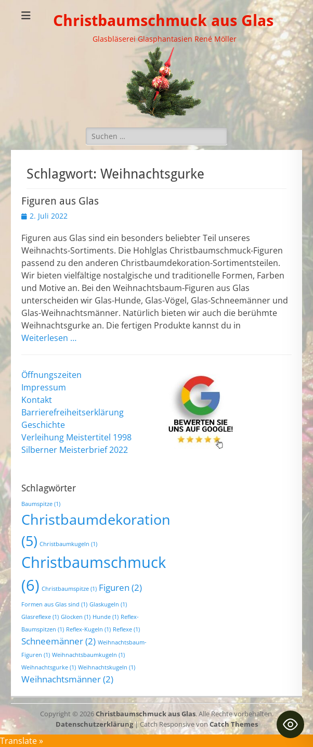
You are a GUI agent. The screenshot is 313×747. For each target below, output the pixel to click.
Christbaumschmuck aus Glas (163, 20)
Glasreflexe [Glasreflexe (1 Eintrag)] (40, 617)
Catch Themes (234, 724)
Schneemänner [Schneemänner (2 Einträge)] (58, 641)
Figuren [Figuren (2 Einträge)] (120, 587)
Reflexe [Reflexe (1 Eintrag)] (126, 629)
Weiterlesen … (48, 338)
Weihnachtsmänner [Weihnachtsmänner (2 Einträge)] (67, 679)
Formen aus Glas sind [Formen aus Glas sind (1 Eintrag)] (54, 604)
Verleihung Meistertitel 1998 (76, 437)
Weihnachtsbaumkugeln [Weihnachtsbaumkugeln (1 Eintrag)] (88, 655)
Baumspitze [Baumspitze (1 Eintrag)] (40, 504)
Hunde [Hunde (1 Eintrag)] (106, 617)
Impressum (43, 387)
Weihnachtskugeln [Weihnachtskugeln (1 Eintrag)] (106, 667)
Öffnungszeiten (51, 375)
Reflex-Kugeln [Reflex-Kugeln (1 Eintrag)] (88, 629)
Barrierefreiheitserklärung (72, 412)
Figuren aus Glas (60, 201)
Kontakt (36, 400)
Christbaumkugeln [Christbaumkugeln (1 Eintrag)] (68, 544)
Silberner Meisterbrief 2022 (74, 449)
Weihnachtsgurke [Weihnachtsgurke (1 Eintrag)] (48, 667)
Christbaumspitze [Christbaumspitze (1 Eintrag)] (69, 588)
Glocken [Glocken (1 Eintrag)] (75, 617)
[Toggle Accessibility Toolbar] (290, 724)
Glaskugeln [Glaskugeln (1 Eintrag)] (108, 604)
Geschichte (43, 425)
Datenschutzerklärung (94, 724)
